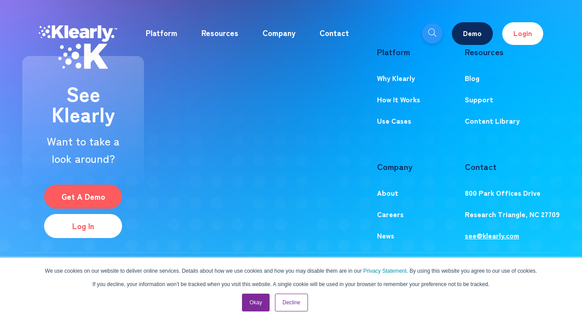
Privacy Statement (384, 271)
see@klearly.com (492, 235)
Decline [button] (291, 302)
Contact (334, 32)
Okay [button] (256, 302)
